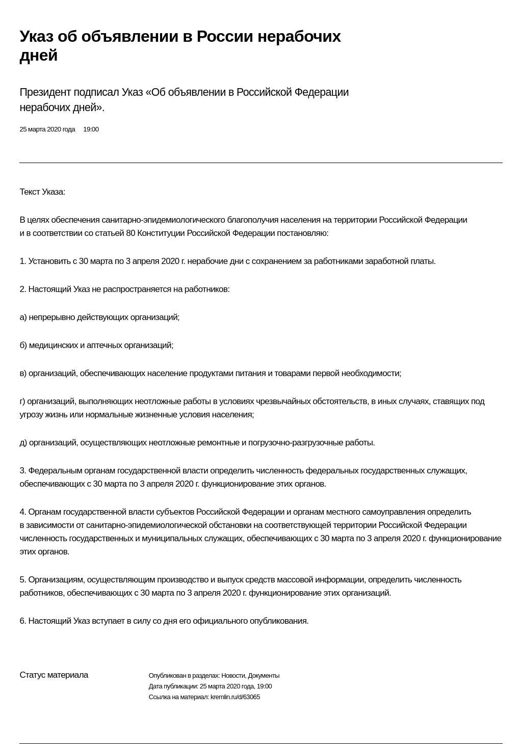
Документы (263, 675)
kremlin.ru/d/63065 (235, 697)
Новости (233, 675)
